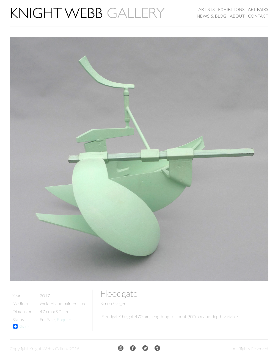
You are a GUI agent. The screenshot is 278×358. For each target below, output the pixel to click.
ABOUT (237, 15)
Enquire (64, 319)
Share (21, 326)
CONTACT (258, 15)
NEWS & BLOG (212, 15)
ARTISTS (207, 9)
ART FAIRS (258, 9)
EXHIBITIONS (231, 9)
